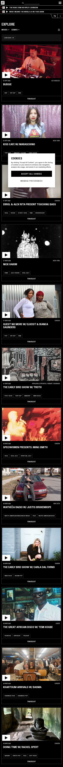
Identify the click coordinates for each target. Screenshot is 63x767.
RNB (19, 93)
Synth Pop (16, 756)
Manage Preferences (31, 181)
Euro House (33, 153)
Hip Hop (12, 93)
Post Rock (8, 396)
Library (7, 756)
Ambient (27, 396)
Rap (6, 93)
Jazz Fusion (15, 273)
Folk (34, 516)
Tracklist (31, 99)
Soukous (8, 636)
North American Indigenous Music (17, 516)
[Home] (3, 3)
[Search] (23, 2)
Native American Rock (47, 516)
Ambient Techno (20, 153)
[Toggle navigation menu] (60, 3)
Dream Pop (18, 576)
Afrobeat (17, 636)
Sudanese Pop (23, 696)
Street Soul (22, 213)
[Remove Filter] (9, 38)
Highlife (26, 636)
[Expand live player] (60, 16)
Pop (6, 336)
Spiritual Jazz (26, 456)
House (13, 213)
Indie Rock (37, 396)
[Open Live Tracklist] (54, 16)
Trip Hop (8, 153)
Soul (6, 213)
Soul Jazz (25, 273)
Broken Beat (40, 213)
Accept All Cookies (31, 174)
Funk (6, 273)
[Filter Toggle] (58, 29)
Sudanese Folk (10, 696)
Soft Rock (33, 756)
